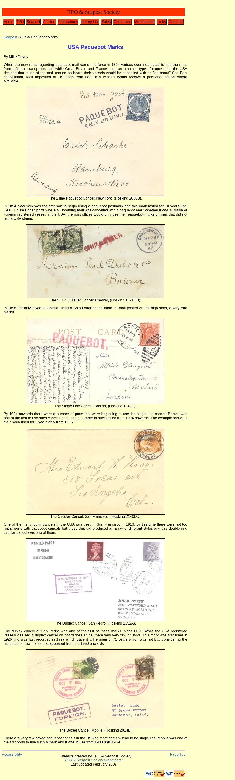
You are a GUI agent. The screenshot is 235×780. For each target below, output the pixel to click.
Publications (68, 22)
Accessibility (12, 754)
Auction (49, 22)
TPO (20, 22)
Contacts (176, 22)
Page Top (177, 754)
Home (9, 22)
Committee (122, 22)
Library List (90, 22)
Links (161, 22)
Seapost (33, 22)
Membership (144, 22)
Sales (106, 22)
